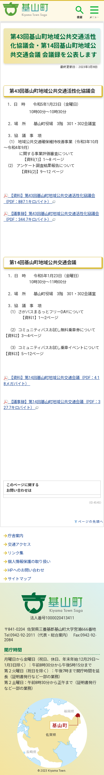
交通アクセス (17, 544)
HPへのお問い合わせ (23, 570)
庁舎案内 (13, 536)
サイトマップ (17, 579)
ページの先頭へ (90, 522)
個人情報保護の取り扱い (26, 561)
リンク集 (13, 553)
